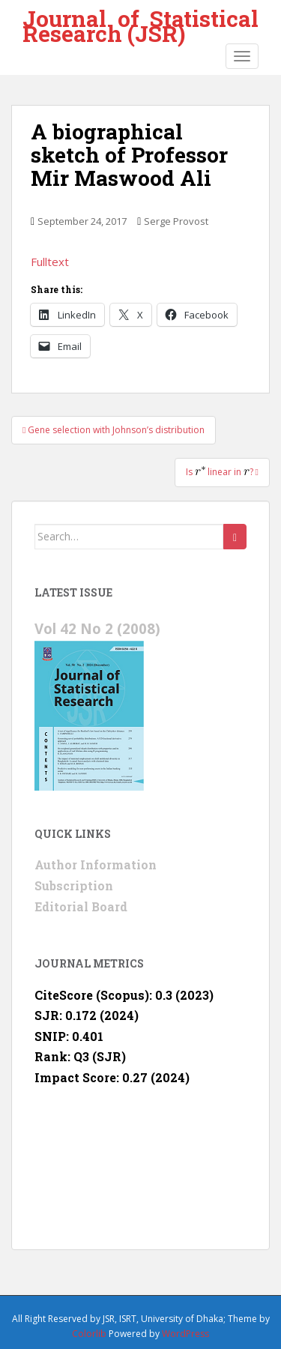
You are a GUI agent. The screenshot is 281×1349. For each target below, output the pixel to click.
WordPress (185, 1333)
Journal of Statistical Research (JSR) (140, 20)
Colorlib (89, 1333)
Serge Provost (176, 221)
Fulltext (50, 261)
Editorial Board (80, 906)
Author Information (95, 864)
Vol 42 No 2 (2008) (97, 628)
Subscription (73, 885)
